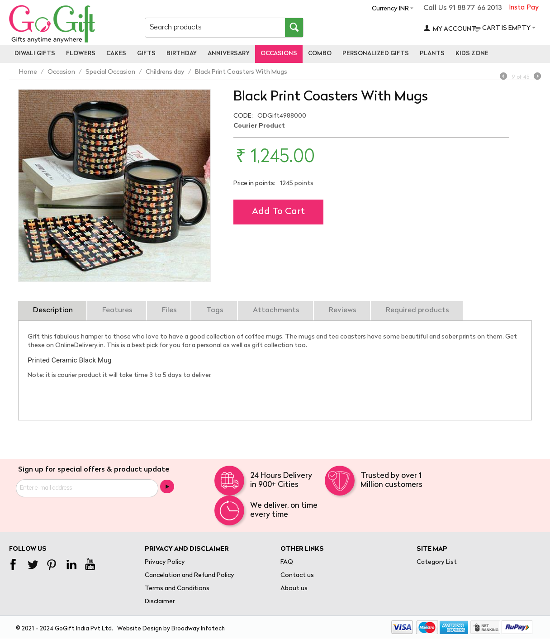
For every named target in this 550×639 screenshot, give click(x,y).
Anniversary (229, 54)
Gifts (146, 54)
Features (117, 310)
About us (294, 588)
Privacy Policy (165, 562)
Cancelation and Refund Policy (189, 575)
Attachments (276, 310)
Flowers (80, 54)
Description (53, 310)
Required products (417, 310)
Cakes (116, 54)
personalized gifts (375, 54)
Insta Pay (524, 8)
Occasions (279, 54)
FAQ (286, 562)
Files (169, 310)
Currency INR (390, 8)
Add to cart (278, 211)
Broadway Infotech (198, 629)
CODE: (243, 116)
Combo (320, 54)
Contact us (297, 575)
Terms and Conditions (177, 588)
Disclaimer (160, 601)
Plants (432, 54)
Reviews (342, 310)
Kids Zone (471, 54)
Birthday (181, 54)
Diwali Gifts (34, 54)
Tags (214, 310)
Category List (437, 562)
